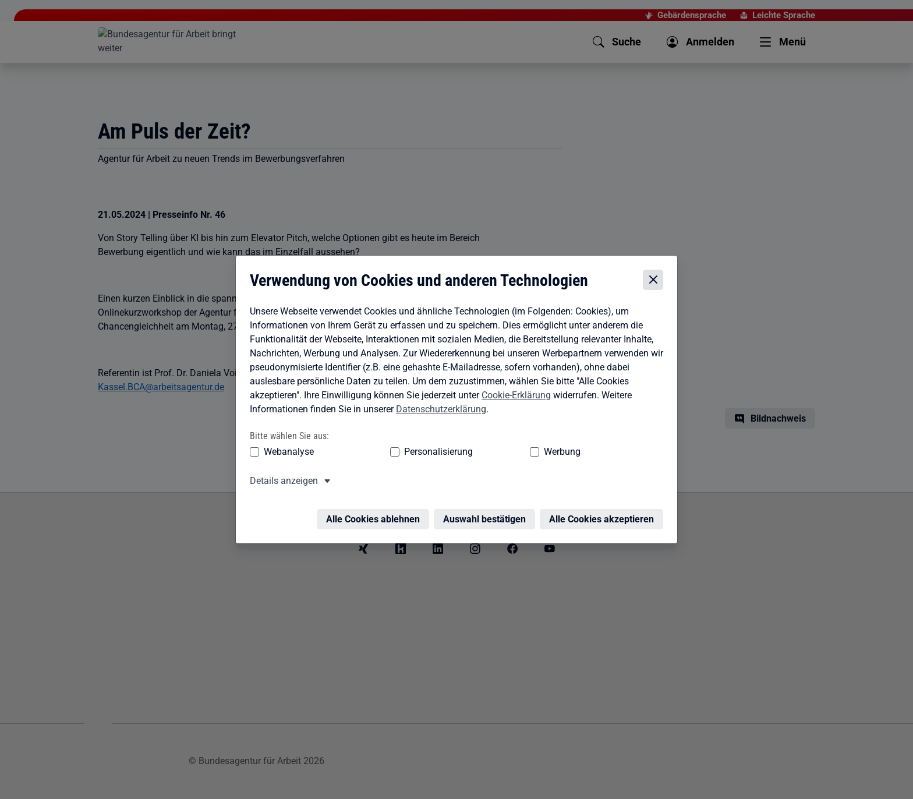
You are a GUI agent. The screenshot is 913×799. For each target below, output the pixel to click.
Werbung (493, 452)
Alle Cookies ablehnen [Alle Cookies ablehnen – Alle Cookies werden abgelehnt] (376, 513)
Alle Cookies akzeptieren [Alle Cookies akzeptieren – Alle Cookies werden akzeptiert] (604, 513)
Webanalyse (286, 452)
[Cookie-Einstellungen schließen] (656, 281)
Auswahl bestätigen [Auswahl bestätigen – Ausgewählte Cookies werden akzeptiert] (487, 513)
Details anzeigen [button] (281, 481)
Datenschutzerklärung (438, 410)
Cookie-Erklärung (513, 396)
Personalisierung (402, 452)
